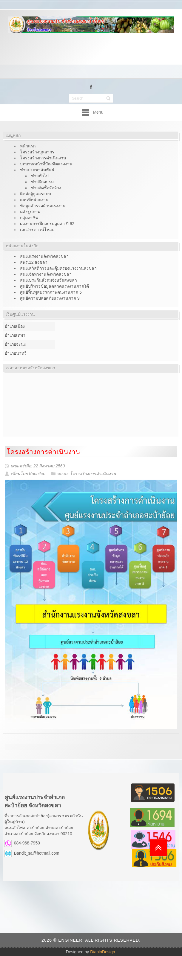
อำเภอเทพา (15, 335)
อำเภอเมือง (15, 326)
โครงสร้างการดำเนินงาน (43, 452)
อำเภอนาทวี (16, 353)
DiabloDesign (102, 951)
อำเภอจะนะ (15, 344)
